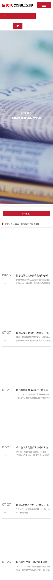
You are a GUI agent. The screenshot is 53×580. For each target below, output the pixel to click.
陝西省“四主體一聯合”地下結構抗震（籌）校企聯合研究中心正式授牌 (33, 562)
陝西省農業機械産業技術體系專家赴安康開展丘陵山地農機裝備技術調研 (33, 390)
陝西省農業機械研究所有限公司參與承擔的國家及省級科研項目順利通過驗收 (33, 333)
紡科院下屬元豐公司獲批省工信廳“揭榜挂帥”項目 (33, 447)
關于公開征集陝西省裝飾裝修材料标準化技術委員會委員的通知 (33, 275)
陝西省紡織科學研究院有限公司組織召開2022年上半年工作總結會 (33, 505)
